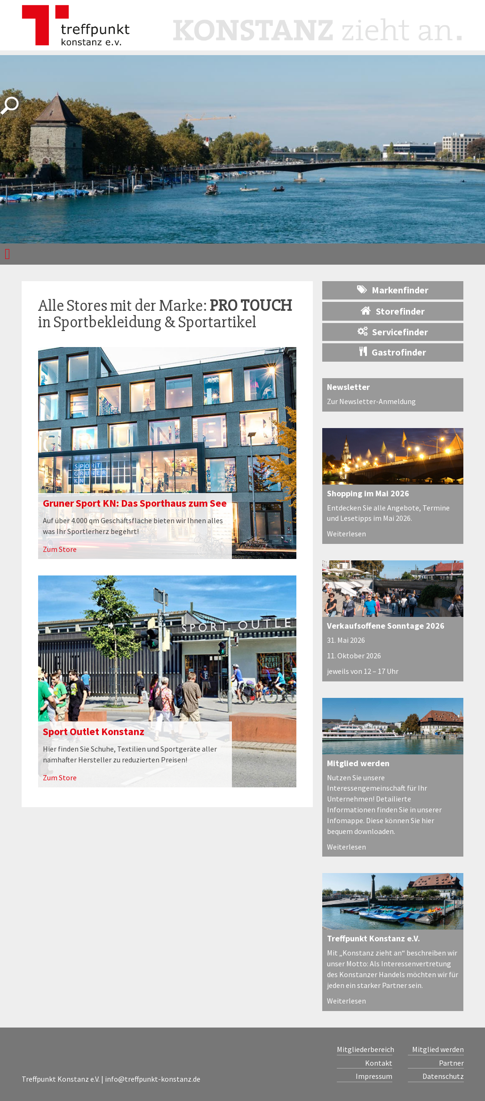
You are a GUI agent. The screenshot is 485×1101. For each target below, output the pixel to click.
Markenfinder (393, 290)
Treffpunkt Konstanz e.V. (373, 938)
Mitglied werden (358, 763)
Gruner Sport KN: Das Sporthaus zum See (135, 503)
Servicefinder (393, 332)
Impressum (374, 1076)
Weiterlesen (346, 533)
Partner (451, 1063)
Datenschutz (443, 1076)
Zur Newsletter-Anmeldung (371, 401)
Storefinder (393, 311)
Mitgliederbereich (365, 1049)
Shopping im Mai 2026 (368, 493)
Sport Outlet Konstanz (93, 731)
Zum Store (60, 549)
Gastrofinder (392, 352)
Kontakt (378, 1063)
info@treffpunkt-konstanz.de (152, 1079)
